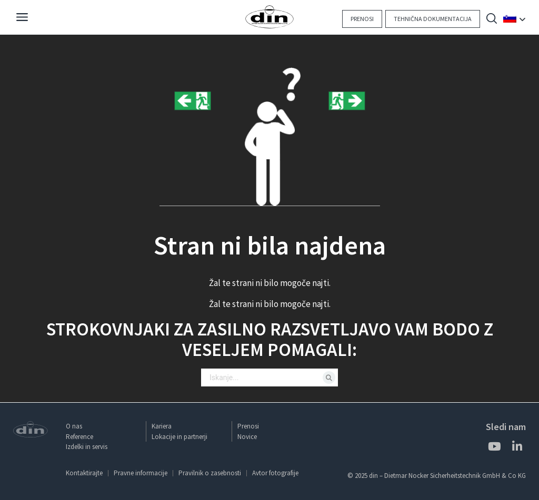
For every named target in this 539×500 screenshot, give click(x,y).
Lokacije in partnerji (179, 436)
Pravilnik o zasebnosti (209, 472)
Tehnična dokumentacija (433, 19)
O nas (74, 426)
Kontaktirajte (84, 472)
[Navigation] (22, 18)
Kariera (162, 426)
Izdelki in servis (86, 446)
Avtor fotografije (275, 472)
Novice (247, 436)
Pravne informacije (140, 472)
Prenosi (362, 19)
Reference (79, 436)
